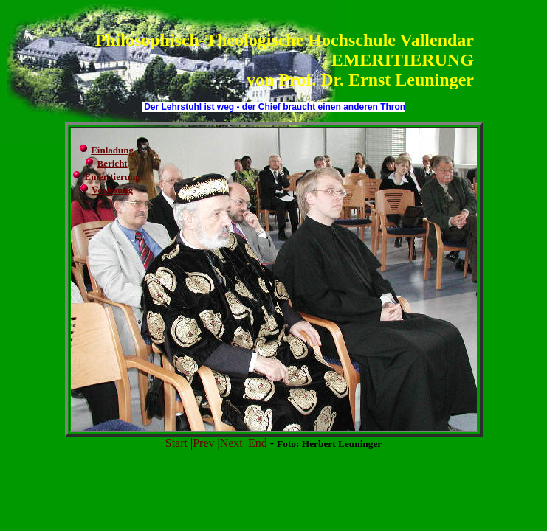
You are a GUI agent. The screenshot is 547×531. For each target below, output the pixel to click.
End (257, 443)
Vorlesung (112, 189)
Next (231, 443)
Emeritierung (112, 176)
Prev (203, 443)
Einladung (112, 150)
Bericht (112, 163)
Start (176, 443)
